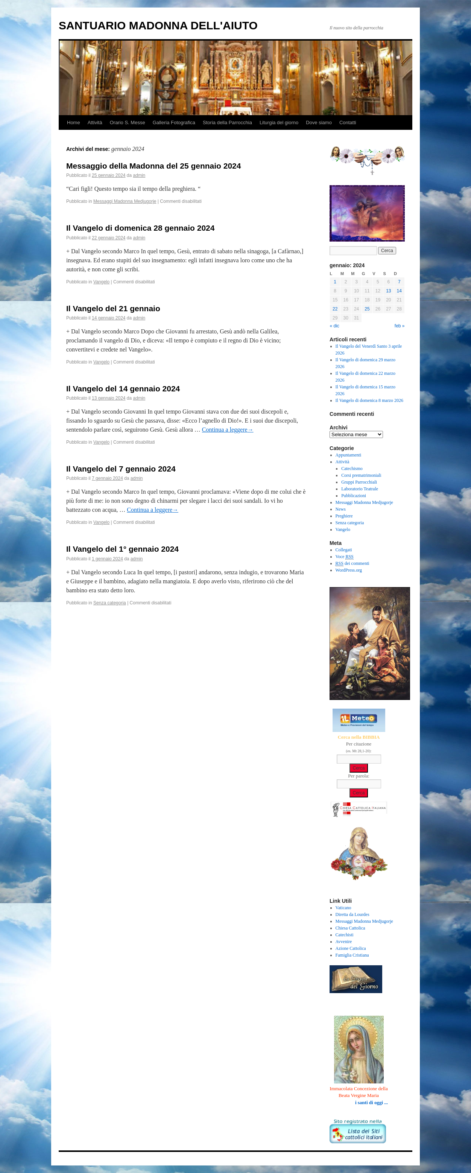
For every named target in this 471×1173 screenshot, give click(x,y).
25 (367, 309)
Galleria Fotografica (174, 122)
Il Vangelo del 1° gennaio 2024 (122, 549)
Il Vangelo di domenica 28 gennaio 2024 (140, 228)
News (341, 509)
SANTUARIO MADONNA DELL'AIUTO (158, 25)
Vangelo (101, 282)
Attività (95, 122)
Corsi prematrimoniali (361, 475)
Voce (345, 557)
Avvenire (344, 941)
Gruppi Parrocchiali (359, 482)
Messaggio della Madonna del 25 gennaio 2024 (153, 165)
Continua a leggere (228, 429)
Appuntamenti (349, 455)
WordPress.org (349, 570)
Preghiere (344, 516)
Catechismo (352, 468)
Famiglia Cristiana (352, 955)
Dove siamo (319, 122)
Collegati (344, 549)
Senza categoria (109, 603)
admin (139, 175)
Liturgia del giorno (279, 122)
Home (73, 122)
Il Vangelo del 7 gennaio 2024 (121, 468)
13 (388, 291)
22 (335, 309)
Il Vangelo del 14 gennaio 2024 (123, 388)
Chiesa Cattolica (350, 928)
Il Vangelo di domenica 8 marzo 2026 (369, 400)
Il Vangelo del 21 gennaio (113, 308)
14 (399, 291)
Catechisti (345, 934)
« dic (334, 326)
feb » (400, 326)
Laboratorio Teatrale (359, 488)
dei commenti (352, 563)
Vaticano (343, 907)
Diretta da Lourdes (352, 914)
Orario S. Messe (127, 122)
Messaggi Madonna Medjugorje (124, 201)
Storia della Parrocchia (227, 122)
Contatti (347, 122)
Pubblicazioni (353, 495)
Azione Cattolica (351, 948)
